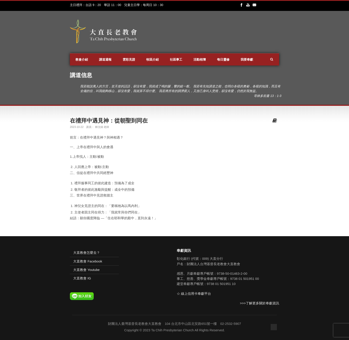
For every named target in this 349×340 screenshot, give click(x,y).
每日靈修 (223, 59)
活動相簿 (199, 59)
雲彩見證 (129, 59)
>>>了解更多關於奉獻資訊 (259, 303)
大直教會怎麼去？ (86, 252)
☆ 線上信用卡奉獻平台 (194, 293)
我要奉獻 (247, 59)
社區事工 (176, 59)
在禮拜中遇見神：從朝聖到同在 (109, 120)
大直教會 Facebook (87, 261)
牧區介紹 (152, 59)
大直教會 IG (82, 278)
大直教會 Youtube (86, 270)
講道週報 (105, 59)
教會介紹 (81, 59)
